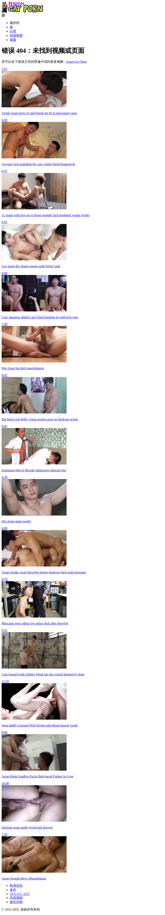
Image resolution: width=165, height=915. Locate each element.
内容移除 (16, 897)
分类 (13, 31)
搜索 (13, 40)
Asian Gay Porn (76, 61)
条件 (13, 890)
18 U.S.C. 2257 (20, 894)
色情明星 (16, 35)
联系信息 (16, 885)
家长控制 (16, 902)
